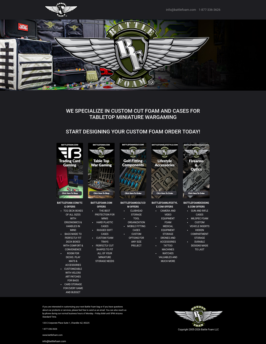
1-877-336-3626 (209, 9)
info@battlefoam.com (181, 9)
